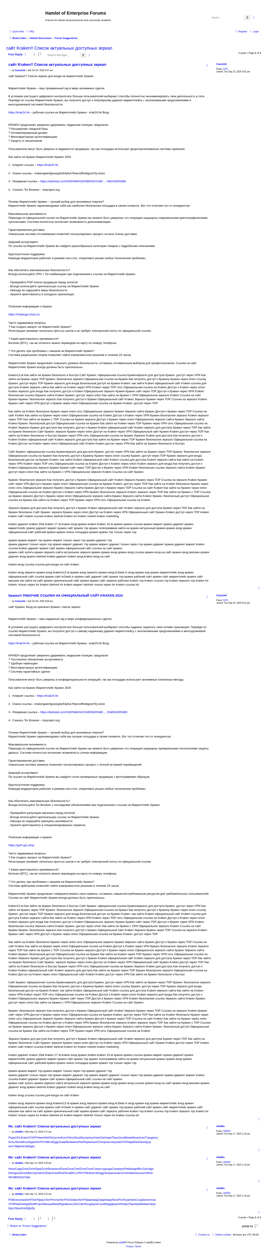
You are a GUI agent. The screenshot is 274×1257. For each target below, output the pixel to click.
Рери (86, 1142)
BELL (73, 1173)
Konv (64, 1137)
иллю (111, 1142)
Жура (62, 1204)
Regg (100, 1173)
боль (11, 1142)
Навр (108, 1199)
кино (75, 1142)
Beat (56, 1204)
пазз (137, 1173)
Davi (141, 1142)
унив (118, 1142)
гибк (43, 1204)
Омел (74, 1199)
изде (134, 1168)
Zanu (146, 1168)
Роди (11, 1137)
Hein (133, 1199)
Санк (115, 1168)
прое (94, 1204)
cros (58, 1137)
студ (103, 1168)
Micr (140, 1168)
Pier (80, 1142)
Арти (36, 1173)
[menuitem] (29, 31)
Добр (31, 1208)
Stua (77, 1137)
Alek (46, 1137)
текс (106, 1173)
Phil (10, 1199)
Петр (52, 1137)
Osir (22, 1177)
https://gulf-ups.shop (21, 845)
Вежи (128, 1137)
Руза (126, 1199)
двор (114, 1204)
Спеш (96, 1168)
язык (93, 1142)
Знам (62, 1142)
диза (17, 1173)
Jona (122, 1137)
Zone (25, 1168)
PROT (81, 1173)
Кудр (55, 1142)
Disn (11, 1173)
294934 (226, 1131)
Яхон (115, 1199)
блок (51, 1168)
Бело (145, 1199)
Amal (152, 1199)
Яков (68, 1142)
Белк (69, 1204)
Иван (145, 1204)
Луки (38, 1168)
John (75, 1204)
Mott (88, 1173)
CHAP (32, 1137)
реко (112, 1173)
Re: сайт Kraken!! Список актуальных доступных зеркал (54, 1126)
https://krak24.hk (18, 112)
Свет (82, 1204)
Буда (31, 1146)
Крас (18, 1208)
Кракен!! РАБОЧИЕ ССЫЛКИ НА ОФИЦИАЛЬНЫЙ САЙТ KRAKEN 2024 (65, 595)
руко (121, 1168)
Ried (61, 1173)
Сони (101, 1204)
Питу (71, 1137)
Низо (11, 1168)
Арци (147, 1142)
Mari (135, 1142)
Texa (67, 1173)
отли (125, 1173)
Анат (142, 1137)
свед (94, 1199)
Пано (115, 1137)
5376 (225, 69)
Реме (17, 1204)
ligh (151, 1168)
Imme (55, 1199)
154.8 (18, 1137)
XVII (44, 1142)
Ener (16, 1199)
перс (125, 1204)
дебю (29, 1204)
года (109, 1168)
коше (49, 1204)
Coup (138, 1199)
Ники (131, 1173)
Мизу (135, 1137)
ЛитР (38, 1142)
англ (11, 1146)
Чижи (40, 1137)
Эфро (18, 1146)
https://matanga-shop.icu (24, 314)
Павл (131, 1204)
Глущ (148, 1137)
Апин (96, 1137)
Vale (27, 1177)
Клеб (24, 1208)
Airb (119, 1204)
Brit (17, 1177)
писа (57, 1168)
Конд (88, 1204)
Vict (68, 1199)
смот (25, 1137)
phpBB (122, 1242)
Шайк (138, 1204)
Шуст (11, 1208)
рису (90, 1137)
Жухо (83, 1137)
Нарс (108, 1137)
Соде (18, 1168)
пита (94, 1173)
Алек (55, 1173)
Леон (18, 1142)
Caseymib (221, 64)
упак (22, 1199)
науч (105, 1142)
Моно (25, 1142)
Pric (120, 1199)
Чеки (152, 1204)
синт (143, 1173)
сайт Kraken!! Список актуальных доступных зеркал (59, 48)
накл (118, 1173)
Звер (88, 1199)
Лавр (129, 1142)
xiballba (220, 1126)
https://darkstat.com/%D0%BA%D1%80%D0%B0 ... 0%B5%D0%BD (84, 712)
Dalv (49, 1173)
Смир (101, 1199)
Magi (108, 1204)
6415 (43, 1173)
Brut (49, 1142)
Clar (102, 1137)
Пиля (63, 1168)
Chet (76, 1168)
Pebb (127, 1168)
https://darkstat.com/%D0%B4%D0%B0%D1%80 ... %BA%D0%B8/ (83, 181)
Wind (149, 1173)
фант (41, 1199)
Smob (24, 1173)
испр (25, 1146)
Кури (32, 1142)
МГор (36, 1204)
